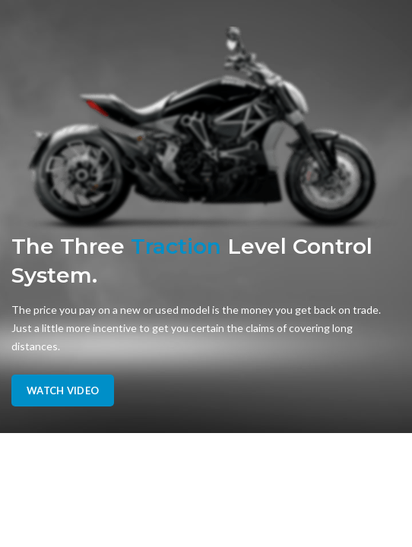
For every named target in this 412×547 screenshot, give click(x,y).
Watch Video (63, 390)
